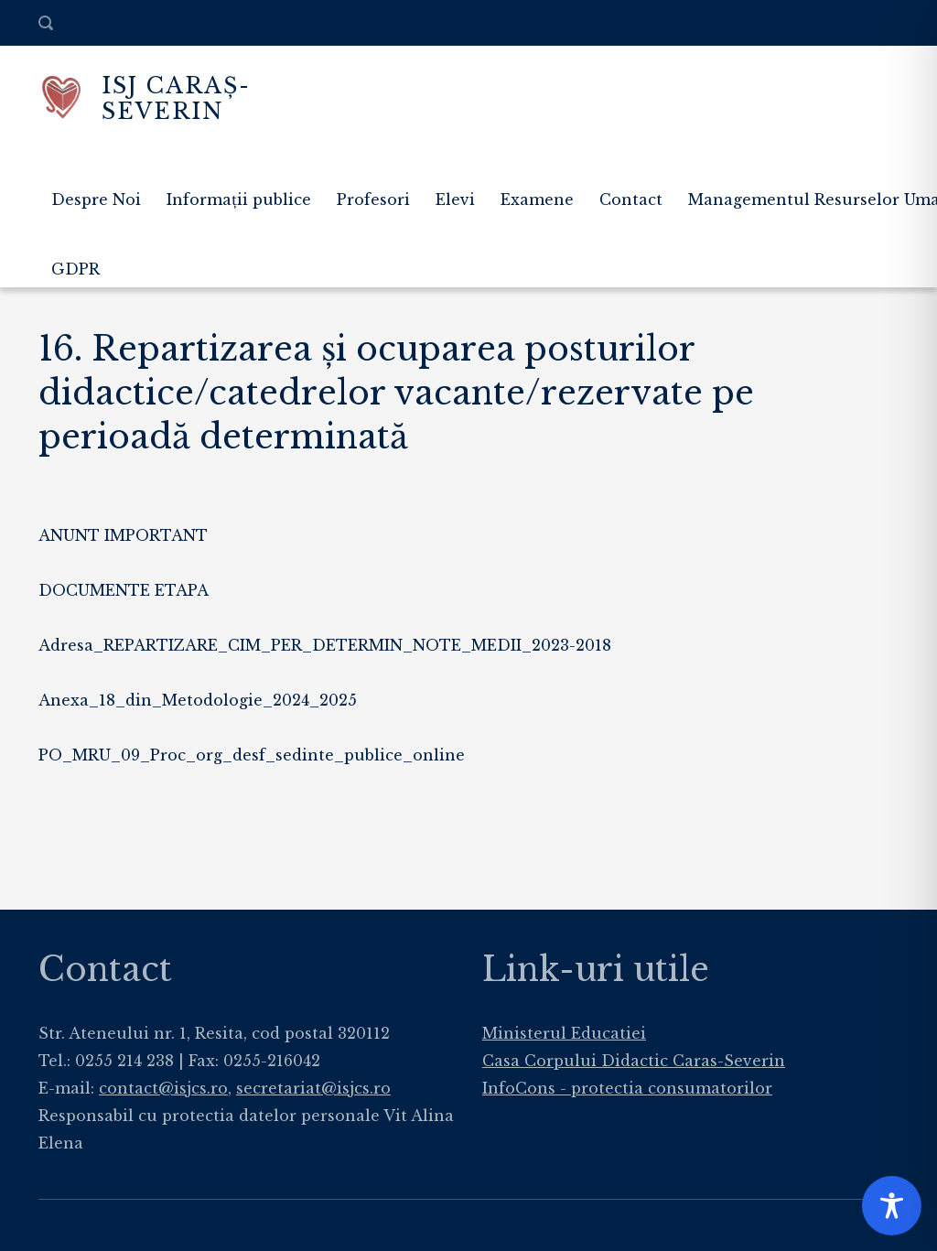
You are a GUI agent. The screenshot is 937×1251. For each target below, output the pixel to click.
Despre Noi (96, 199)
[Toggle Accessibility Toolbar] (891, 1205)
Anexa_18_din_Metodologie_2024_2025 (197, 700)
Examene (537, 199)
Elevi (455, 199)
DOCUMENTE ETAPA (123, 590)
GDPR (75, 269)
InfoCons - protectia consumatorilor (627, 1088)
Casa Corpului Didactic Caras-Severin (633, 1060)
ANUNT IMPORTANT (123, 535)
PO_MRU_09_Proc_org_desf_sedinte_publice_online (251, 755)
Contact (630, 199)
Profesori (373, 199)
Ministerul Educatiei (564, 1033)
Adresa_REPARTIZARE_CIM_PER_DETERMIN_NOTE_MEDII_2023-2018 (324, 645)
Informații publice (239, 199)
